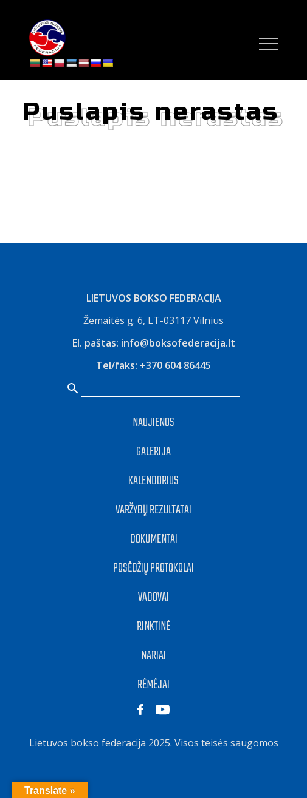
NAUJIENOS (153, 423)
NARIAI (153, 656)
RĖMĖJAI (153, 685)
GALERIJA (153, 452)
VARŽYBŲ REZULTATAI (153, 510)
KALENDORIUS (153, 481)
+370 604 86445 (175, 365)
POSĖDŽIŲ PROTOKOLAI (153, 568)
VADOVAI (153, 597)
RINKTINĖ (153, 627)
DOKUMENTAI (154, 539)
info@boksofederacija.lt (178, 343)
